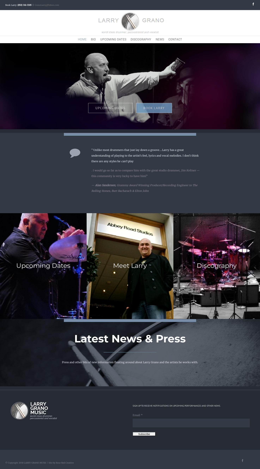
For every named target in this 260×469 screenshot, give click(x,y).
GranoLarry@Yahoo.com (47, 5)
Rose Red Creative (65, 462)
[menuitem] (84, 39)
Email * (138, 415)
